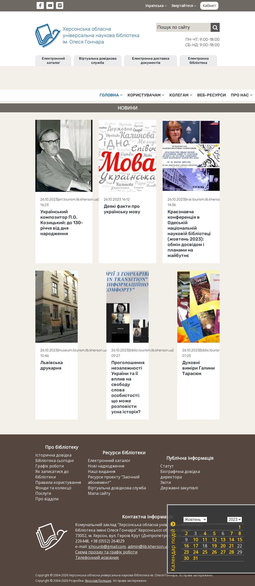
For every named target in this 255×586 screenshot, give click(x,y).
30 (186, 558)
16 (186, 546)
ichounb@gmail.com (107, 546)
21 (231, 546)
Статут (167, 466)
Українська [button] (156, 5)
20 (222, 546)
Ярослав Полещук (98, 581)
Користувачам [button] (146, 95)
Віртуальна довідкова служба (98, 60)
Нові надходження (106, 466)
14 (231, 540)
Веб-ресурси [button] (211, 95)
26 (214, 552)
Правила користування (58, 482)
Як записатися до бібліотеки (52, 474)
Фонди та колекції (53, 488)
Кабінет (209, 5)
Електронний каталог (53, 60)
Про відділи (47, 499)
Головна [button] (111, 95)
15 (239, 540)
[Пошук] (215, 27)
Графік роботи (49, 466)
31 (195, 558)
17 (195, 546)
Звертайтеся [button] (183, 5)
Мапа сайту (99, 493)
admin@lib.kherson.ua (148, 546)
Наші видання (101, 471)
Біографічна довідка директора (180, 474)
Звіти (165, 482)
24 (195, 552)
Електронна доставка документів (150, 60)
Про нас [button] (242, 95)
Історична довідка (53, 455)
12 (214, 540)
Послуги (43, 493)
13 (222, 540)
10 (195, 540)
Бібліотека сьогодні (54, 460)
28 (231, 552)
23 (186, 552)
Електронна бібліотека (198, 60)
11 (204, 540)
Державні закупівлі (179, 488)
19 (214, 546)
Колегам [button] (180, 95)
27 (222, 552)
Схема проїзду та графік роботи (106, 552)
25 (204, 552)
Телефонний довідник (97, 557)
